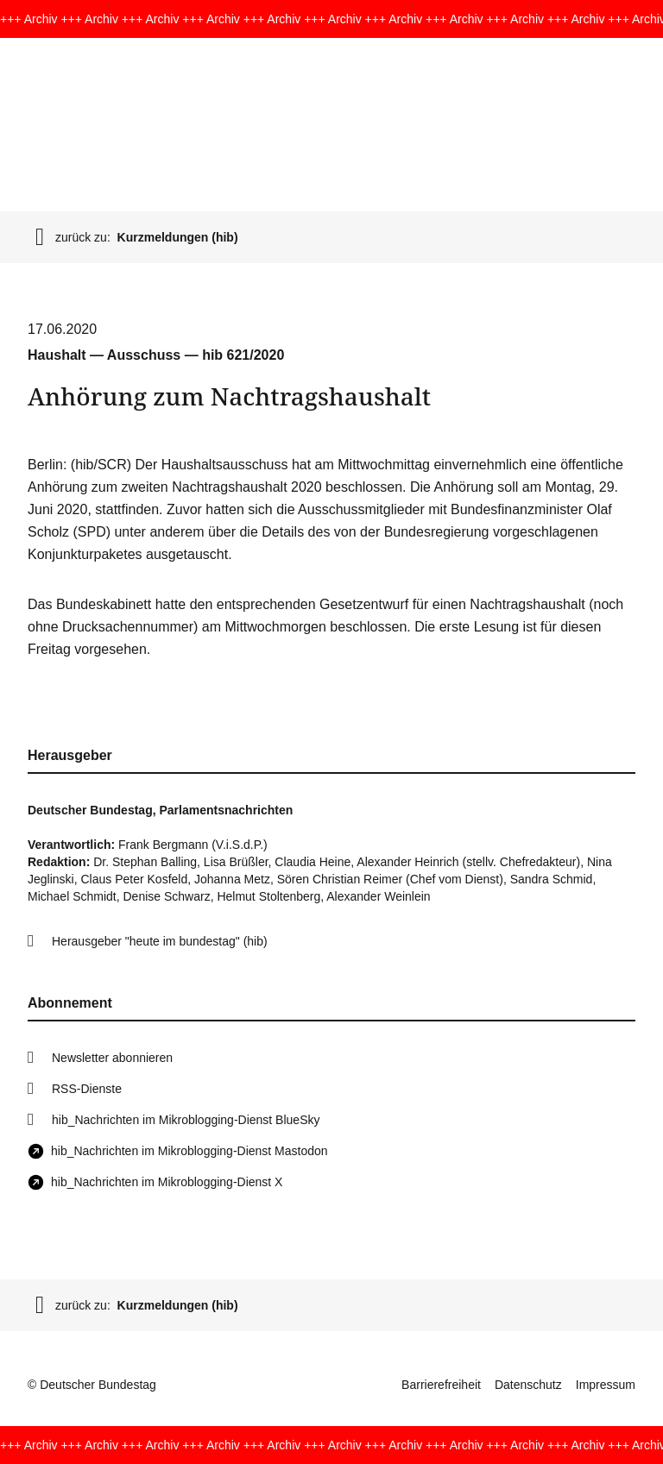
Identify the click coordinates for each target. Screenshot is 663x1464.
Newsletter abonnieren (112, 1058)
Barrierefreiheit (441, 1385)
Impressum (605, 1385)
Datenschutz (528, 1385)
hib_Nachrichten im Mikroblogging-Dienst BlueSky (185, 1120)
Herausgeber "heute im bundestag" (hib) (160, 941)
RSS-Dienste (87, 1089)
